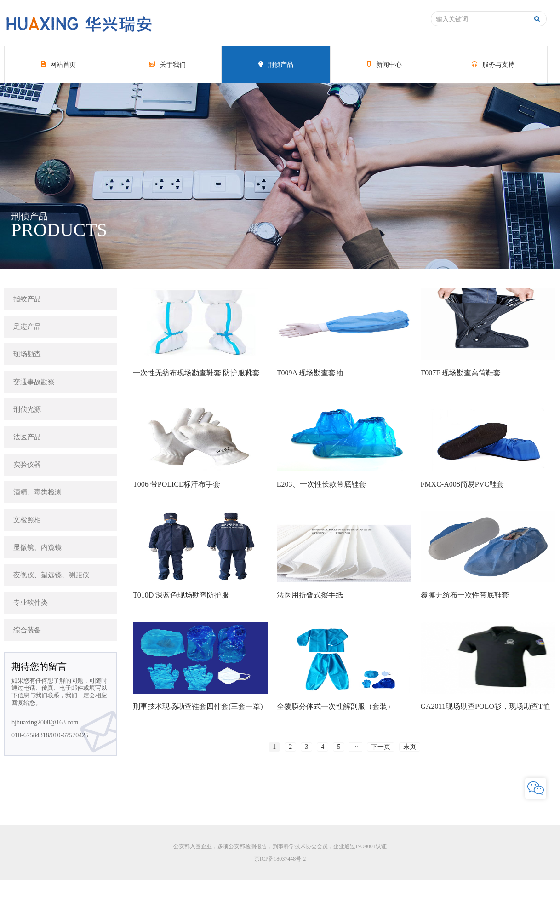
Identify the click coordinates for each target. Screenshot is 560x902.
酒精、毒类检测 (37, 492)
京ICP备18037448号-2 (280, 859)
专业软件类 (30, 602)
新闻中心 (384, 64)
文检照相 (27, 519)
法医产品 (27, 437)
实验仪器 (27, 464)
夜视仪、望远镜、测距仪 (51, 575)
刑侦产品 (276, 64)
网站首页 (58, 64)
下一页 (380, 746)
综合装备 (27, 630)
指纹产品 (27, 299)
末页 (409, 746)
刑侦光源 (27, 409)
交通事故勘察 (34, 381)
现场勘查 (27, 354)
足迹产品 (27, 326)
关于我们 (167, 64)
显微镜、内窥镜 (37, 547)
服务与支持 (493, 64)
